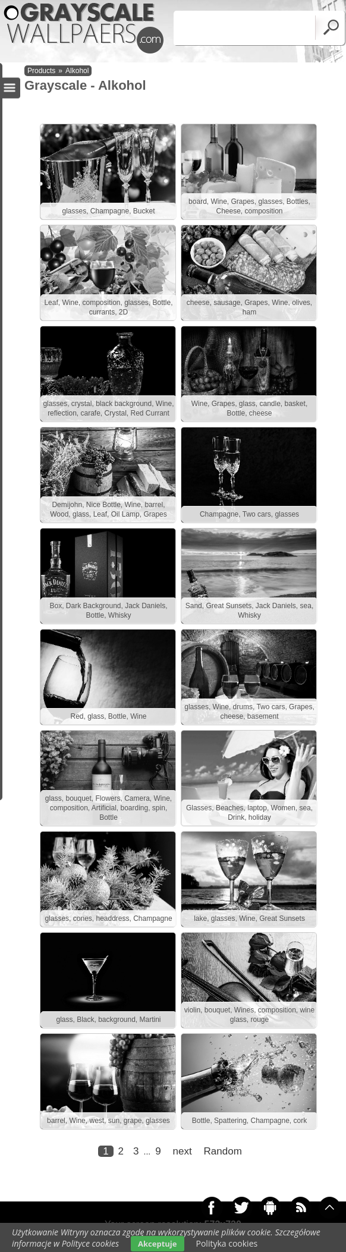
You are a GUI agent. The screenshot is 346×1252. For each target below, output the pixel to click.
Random (223, 1151)
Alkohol (77, 71)
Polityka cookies (227, 1243)
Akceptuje (157, 1243)
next (182, 1151)
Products (41, 71)
